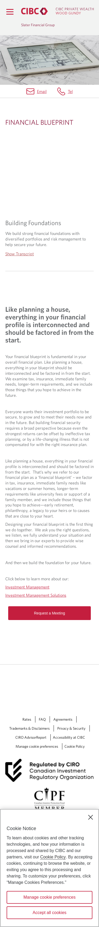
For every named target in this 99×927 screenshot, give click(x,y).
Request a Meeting (49, 613)
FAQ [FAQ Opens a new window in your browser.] (42, 719)
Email (42, 91)
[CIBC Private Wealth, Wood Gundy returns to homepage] (57, 11)
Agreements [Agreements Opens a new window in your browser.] (62, 719)
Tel (70, 91)
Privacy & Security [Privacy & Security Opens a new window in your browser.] (71, 728)
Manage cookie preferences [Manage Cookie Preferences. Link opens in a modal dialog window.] (37, 746)
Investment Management (27, 587)
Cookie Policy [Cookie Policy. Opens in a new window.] (53, 857)
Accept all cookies (49, 912)
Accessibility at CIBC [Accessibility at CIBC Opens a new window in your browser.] (69, 737)
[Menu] (10, 11)
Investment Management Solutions (35, 595)
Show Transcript (19, 253)
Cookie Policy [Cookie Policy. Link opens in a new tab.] (74, 746)
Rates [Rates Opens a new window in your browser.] (26, 719)
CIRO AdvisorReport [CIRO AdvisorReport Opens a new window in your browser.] (30, 737)
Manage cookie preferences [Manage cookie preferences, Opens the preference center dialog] (49, 897)
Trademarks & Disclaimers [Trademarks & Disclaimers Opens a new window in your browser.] (29, 728)
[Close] (90, 817)
